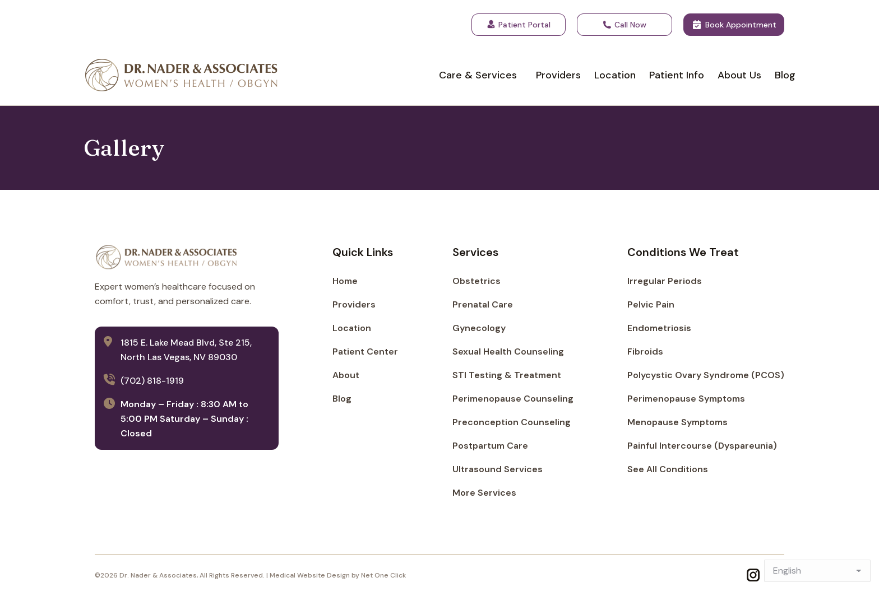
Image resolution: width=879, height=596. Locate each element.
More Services (484, 493)
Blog (341, 398)
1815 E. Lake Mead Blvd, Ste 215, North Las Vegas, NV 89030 (186, 350)
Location (351, 328)
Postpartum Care (490, 445)
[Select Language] (817, 571)
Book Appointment (733, 24)
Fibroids (645, 351)
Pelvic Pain (650, 304)
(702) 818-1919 (152, 381)
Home (345, 281)
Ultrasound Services (497, 469)
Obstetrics (476, 281)
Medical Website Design (310, 575)
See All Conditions (667, 469)
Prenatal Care (482, 304)
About (345, 375)
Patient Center (365, 351)
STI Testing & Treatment (506, 375)
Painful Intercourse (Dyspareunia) (702, 445)
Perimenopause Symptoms (686, 398)
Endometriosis (659, 328)
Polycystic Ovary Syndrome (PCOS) (705, 375)
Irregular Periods (664, 281)
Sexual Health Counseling (508, 351)
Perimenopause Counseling (512, 398)
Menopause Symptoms (677, 422)
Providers (354, 304)
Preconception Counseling (511, 422)
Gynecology (479, 328)
